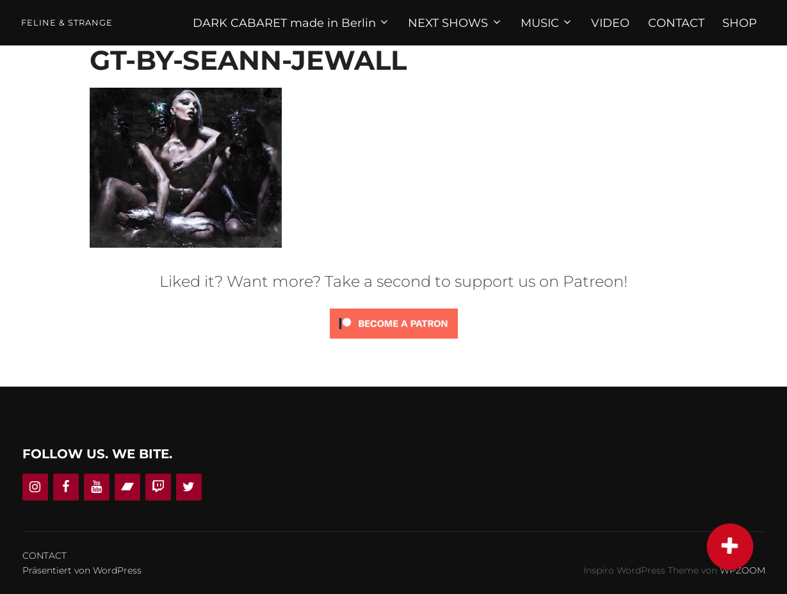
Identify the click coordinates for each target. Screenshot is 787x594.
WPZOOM (742, 570)
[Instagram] (35, 487)
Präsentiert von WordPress (82, 570)
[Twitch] (158, 487)
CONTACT (676, 23)
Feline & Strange (67, 23)
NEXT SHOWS (455, 23)
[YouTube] (97, 487)
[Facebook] (66, 487)
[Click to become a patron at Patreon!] (394, 341)
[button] (729, 546)
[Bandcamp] (127, 487)
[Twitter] (189, 487)
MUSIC (547, 23)
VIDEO (610, 23)
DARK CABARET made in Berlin (292, 23)
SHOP (739, 23)
